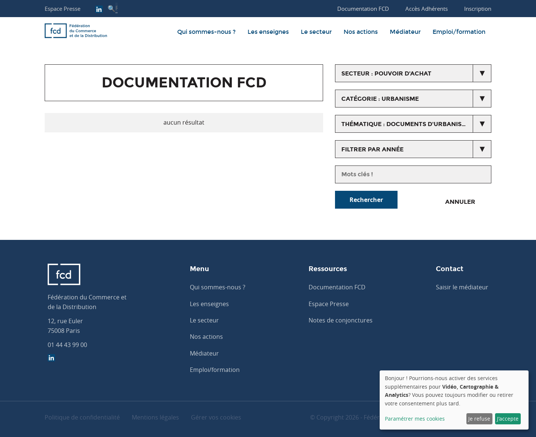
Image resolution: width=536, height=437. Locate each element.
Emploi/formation (459, 31)
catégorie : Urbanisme (380, 98)
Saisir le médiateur (462, 287)
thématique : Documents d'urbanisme (406, 124)
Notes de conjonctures (341, 320)
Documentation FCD (337, 287)
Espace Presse (62, 8)
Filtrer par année (372, 149)
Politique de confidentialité (82, 417)
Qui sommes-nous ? (206, 31)
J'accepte (508, 418)
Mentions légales (155, 417)
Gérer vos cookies (216, 417)
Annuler (460, 201)
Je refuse (479, 418)
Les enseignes (268, 31)
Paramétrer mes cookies (415, 418)
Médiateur (405, 31)
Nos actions (361, 31)
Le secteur (316, 31)
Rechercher (366, 200)
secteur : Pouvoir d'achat (386, 73)
